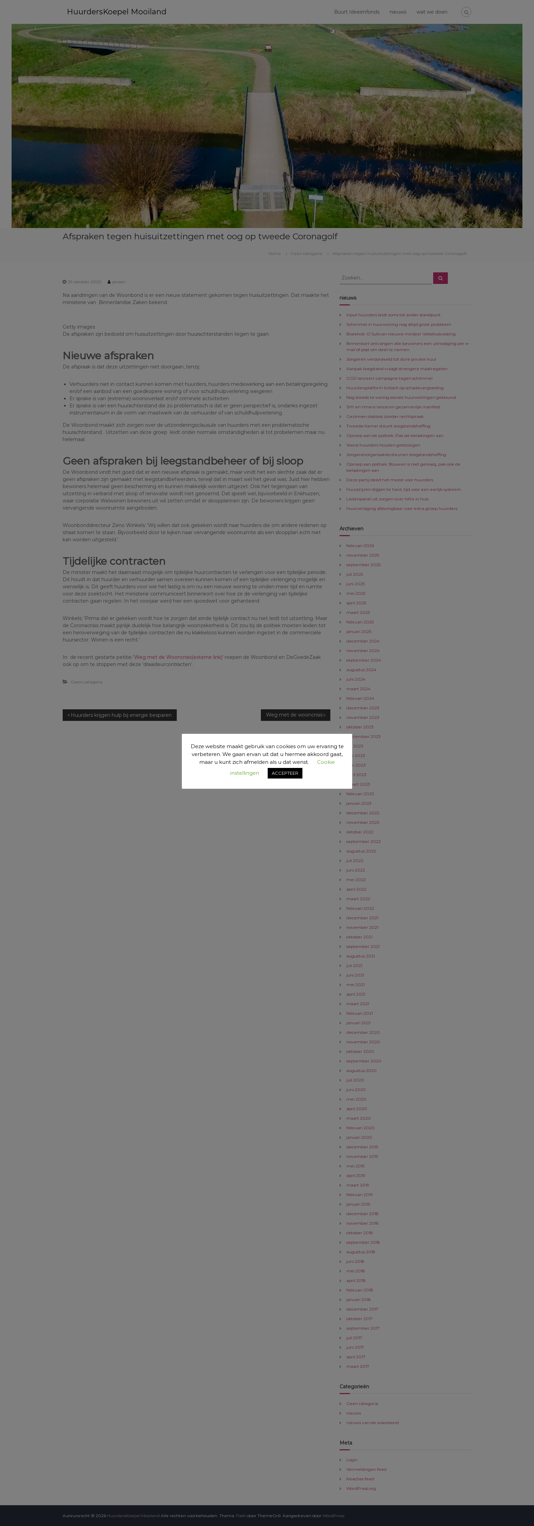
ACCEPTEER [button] (285, 773)
